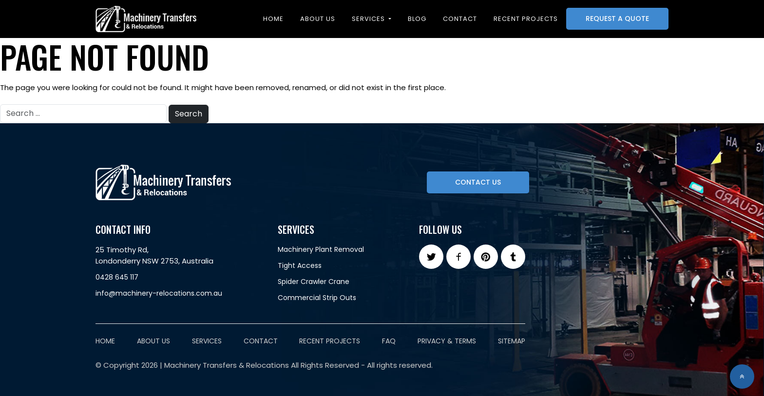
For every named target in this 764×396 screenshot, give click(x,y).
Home (273, 18)
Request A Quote (617, 18)
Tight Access (300, 265)
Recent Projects (329, 341)
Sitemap (511, 341)
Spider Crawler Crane (313, 281)
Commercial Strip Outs (317, 297)
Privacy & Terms (447, 341)
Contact (460, 18)
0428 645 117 (117, 277)
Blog (417, 18)
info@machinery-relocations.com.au (159, 293)
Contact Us (478, 182)
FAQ (389, 341)
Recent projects (526, 18)
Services (369, 18)
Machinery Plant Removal (321, 249)
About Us (317, 18)
